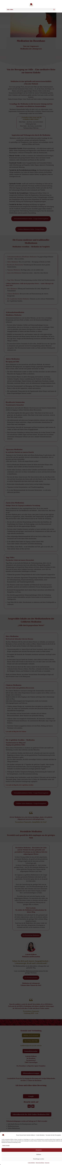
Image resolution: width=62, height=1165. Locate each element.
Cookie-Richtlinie (31, 1162)
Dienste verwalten (5, 1145)
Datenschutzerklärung (40, 1162)
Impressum (47, 1162)
